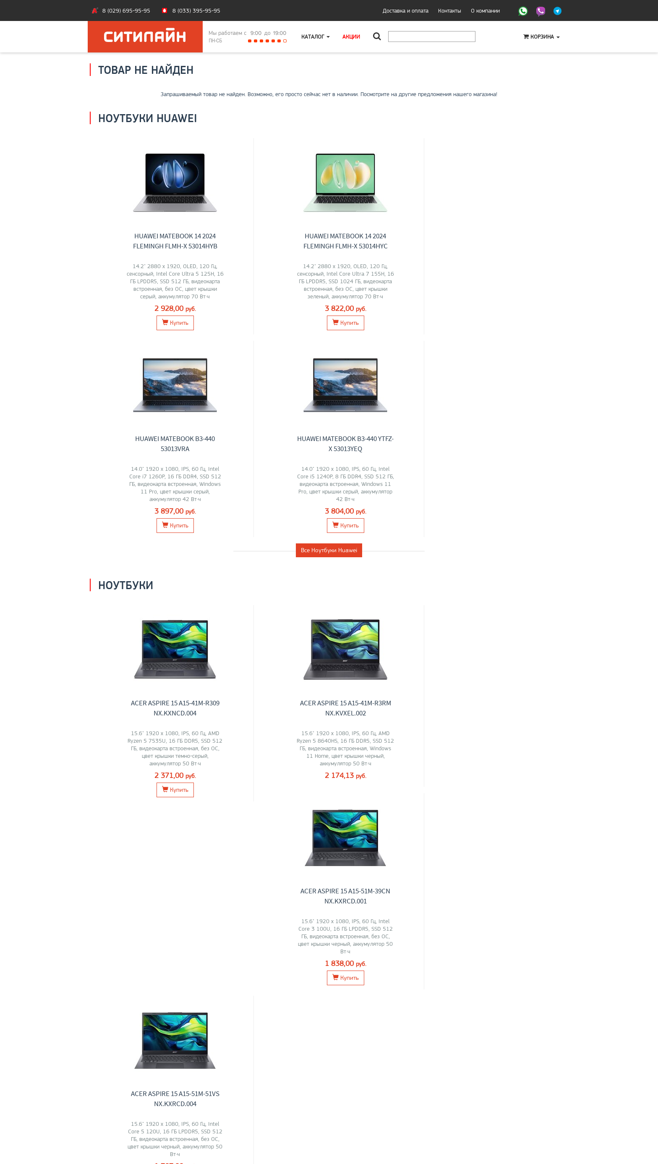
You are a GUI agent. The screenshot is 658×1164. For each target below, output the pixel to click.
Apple (179, 799)
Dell (188, 808)
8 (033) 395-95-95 (196, 10)
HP (167, 799)
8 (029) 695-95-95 (126, 10)
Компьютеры (513, 782)
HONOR (157, 808)
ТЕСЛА (245, 799)
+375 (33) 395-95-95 (362, 1092)
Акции (351, 36)
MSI (142, 799)
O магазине (110, 1110)
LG (345, 799)
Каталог (315, 36)
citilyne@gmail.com (358, 1110)
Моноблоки (267, 782)
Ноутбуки (145, 782)
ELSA (431, 799)
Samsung (395, 799)
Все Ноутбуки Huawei (329, 347)
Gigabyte (106, 808)
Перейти (145, 837)
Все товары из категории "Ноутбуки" (329, 612)
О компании (485, 10)
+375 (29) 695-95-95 (362, 1101)
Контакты (449, 10)
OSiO (175, 808)
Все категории (329, 872)
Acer (155, 799)
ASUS (108, 799)
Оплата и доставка (119, 1092)
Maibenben (133, 808)
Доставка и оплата (405, 10)
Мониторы (390, 782)
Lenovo (127, 799)
